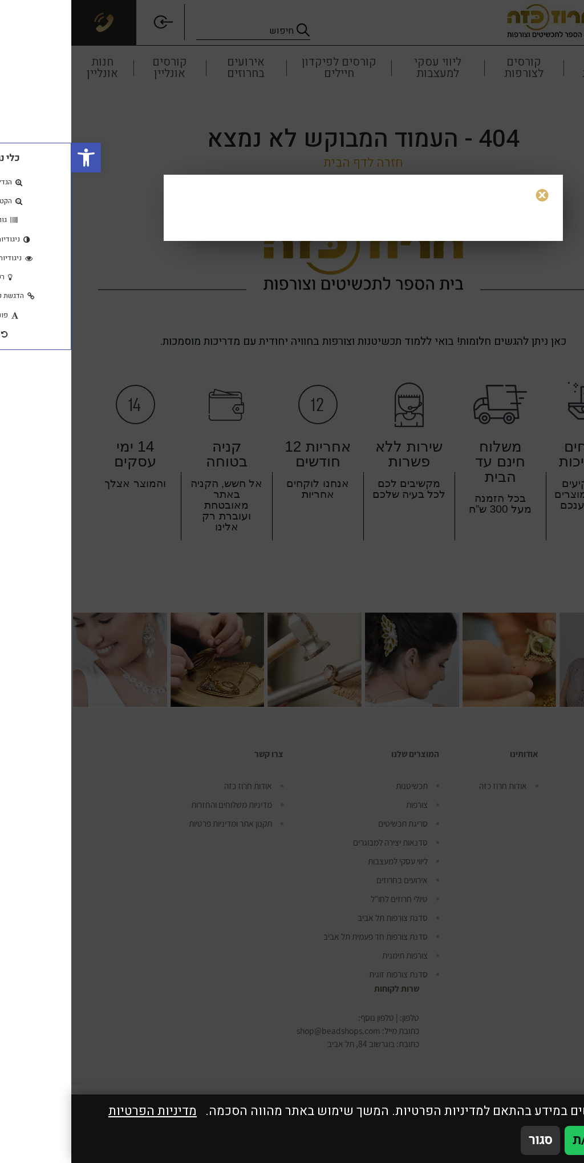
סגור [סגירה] (469, 1140)
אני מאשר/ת (534, 1140)
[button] (15, 157)
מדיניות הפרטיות (81, 1111)
